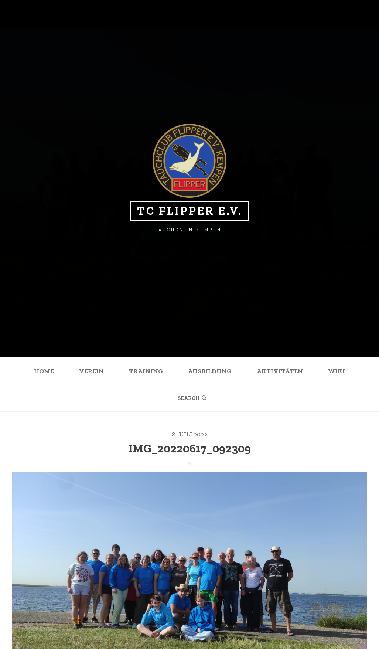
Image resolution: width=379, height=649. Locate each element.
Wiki (336, 371)
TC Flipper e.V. (189, 211)
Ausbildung (210, 371)
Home (44, 371)
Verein (91, 371)
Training (146, 371)
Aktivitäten (280, 371)
